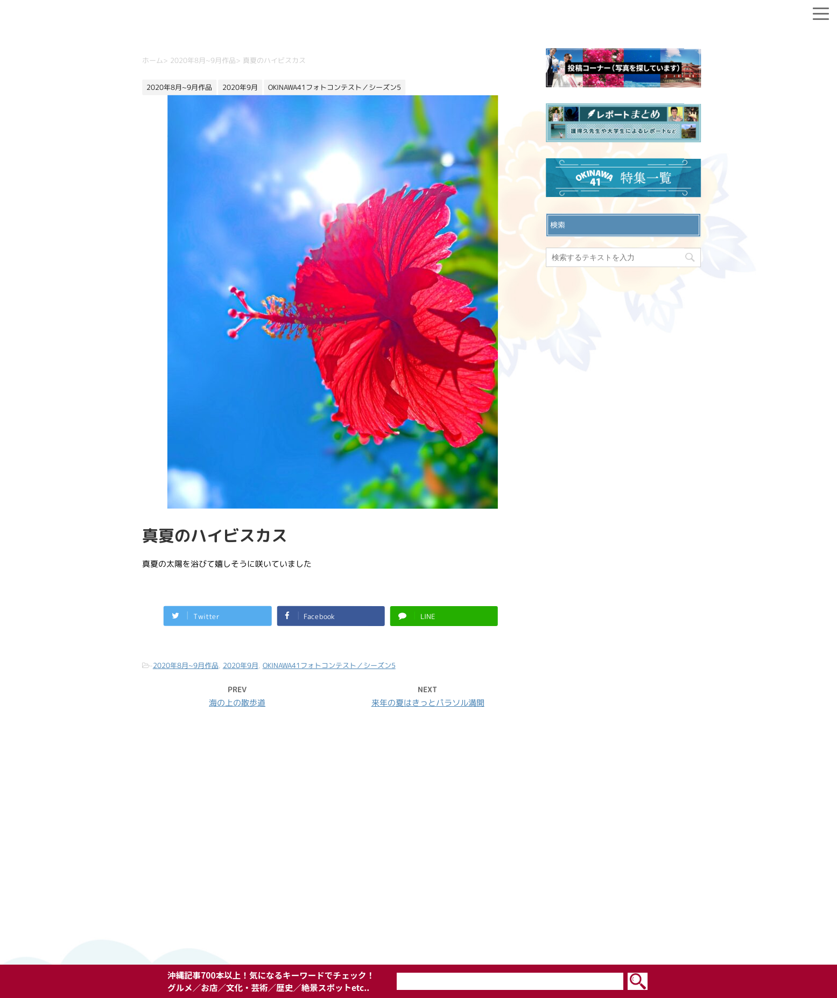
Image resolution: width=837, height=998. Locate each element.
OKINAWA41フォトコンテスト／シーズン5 (328, 665)
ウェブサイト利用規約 (418, 872)
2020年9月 (240, 665)
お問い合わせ (418, 837)
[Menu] (821, 11)
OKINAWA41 (395, 936)
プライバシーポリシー (418, 854)
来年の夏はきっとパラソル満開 (427, 702)
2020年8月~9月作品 (185, 665)
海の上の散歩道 (237, 702)
